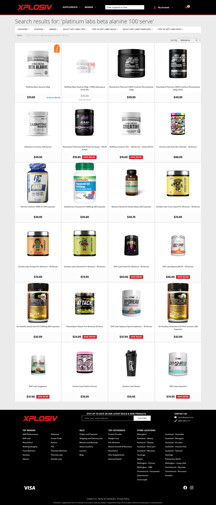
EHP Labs (27, 438)
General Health (115, 459)
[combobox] (124, 7)
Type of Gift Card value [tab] (104, 29)
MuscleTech (28, 442)
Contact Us (92, 498)
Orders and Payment (88, 434)
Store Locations (86, 446)
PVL (52, 446)
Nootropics (113, 451)
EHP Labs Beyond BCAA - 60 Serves (178, 266)
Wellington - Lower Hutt (175, 463)
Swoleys (26, 455)
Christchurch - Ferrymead (148, 471)
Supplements (70, 7)
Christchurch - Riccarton (175, 471)
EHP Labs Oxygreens (38, 386)
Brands (89, 7)
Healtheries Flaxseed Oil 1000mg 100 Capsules (84, 206)
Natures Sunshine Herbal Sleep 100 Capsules (131, 206)
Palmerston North (173, 459)
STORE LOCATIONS (146, 430)
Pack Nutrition (29, 451)
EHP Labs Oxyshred (178, 386)
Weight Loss (113, 438)
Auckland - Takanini (174, 451)
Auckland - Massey (145, 442)
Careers (82, 451)
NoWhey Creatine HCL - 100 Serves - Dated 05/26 (131, 147)
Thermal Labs (57, 455)
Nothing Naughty (30, 446)
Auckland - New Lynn (146, 446)
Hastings (169, 455)
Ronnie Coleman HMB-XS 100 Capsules (38, 206)
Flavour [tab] (38, 29)
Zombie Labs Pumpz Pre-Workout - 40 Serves (38, 266)
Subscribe (142, 418)
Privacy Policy (123, 498)
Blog (81, 455)
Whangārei (142, 434)
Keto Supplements (116, 455)
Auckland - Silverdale (174, 434)
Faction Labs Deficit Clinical (85, 386)
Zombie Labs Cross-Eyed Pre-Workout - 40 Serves (178, 206)
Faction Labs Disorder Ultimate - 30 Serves (178, 147)
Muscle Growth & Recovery (120, 446)
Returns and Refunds (88, 442)
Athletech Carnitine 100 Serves (38, 147)
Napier (140, 459)
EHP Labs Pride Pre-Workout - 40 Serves (131, 266)
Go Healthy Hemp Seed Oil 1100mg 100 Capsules (38, 326)
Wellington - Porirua (146, 463)
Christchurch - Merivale (175, 467)
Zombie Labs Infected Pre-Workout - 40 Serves (84, 266)
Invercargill (142, 479)
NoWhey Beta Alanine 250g (38, 87)
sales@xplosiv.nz (185, 417)
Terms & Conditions (107, 498)
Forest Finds (56, 438)
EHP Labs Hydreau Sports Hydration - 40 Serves (131, 326)
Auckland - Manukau (146, 451)
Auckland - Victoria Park (176, 446)
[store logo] (35, 7)
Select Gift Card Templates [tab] (137, 29)
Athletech (55, 434)
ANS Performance (30, 434)
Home (19, 35)
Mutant (54, 442)
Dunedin (169, 475)
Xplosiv (26, 459)
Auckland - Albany (145, 438)
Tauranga (141, 455)
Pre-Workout (114, 442)
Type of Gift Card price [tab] (169, 29)
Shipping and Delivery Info (91, 438)
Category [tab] (23, 29)
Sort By (174, 40)
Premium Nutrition (59, 451)
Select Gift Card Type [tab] (74, 29)
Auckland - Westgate (174, 438)
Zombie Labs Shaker (131, 386)
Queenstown (142, 475)
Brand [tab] (53, 29)
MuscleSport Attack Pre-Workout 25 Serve (84, 326)
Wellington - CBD (144, 467)
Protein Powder (115, 434)
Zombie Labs (56, 459)
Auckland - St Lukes (174, 442)
